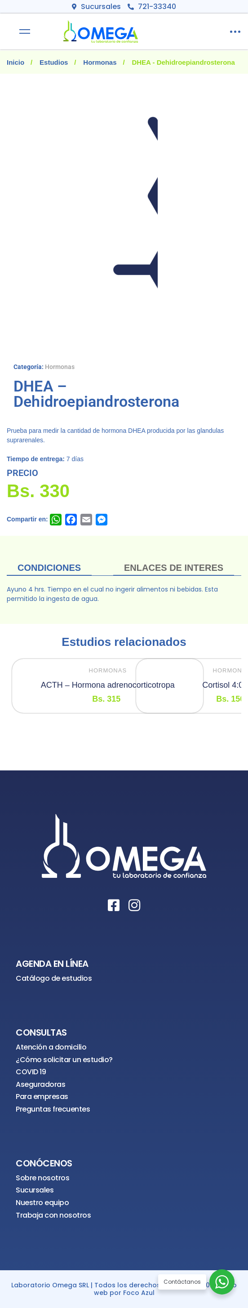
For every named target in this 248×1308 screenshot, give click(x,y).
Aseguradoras (40, 1084)
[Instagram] (134, 905)
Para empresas (42, 1096)
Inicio (15, 62)
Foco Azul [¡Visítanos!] (139, 1293)
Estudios (54, 62)
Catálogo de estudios (54, 978)
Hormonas (99, 62)
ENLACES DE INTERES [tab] (173, 568)
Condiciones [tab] (49, 568)
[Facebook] (113, 905)
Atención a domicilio (51, 1047)
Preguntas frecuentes (53, 1109)
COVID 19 (31, 1072)
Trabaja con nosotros (53, 1215)
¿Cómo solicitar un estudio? (64, 1059)
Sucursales (34, 1190)
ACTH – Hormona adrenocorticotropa (108, 685)
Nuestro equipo (42, 1202)
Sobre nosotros (42, 1178)
